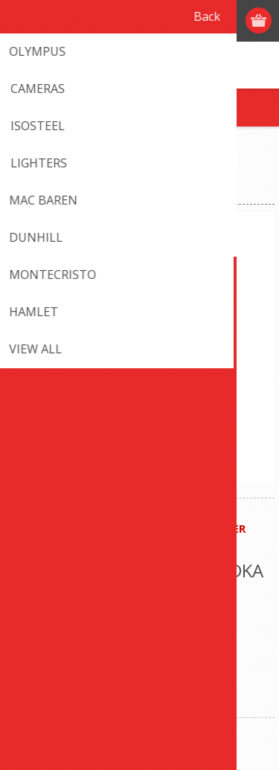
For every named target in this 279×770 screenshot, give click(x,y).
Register (173, 20)
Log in (202, 20)
